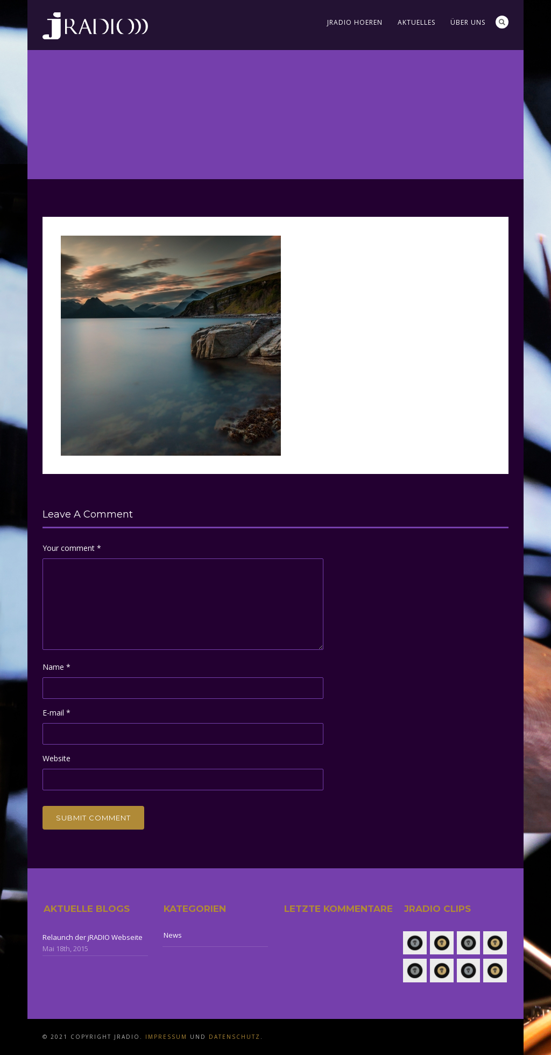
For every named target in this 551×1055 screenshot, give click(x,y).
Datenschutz (234, 1036)
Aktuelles (416, 22)
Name (56, 667)
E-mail (56, 712)
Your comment (72, 548)
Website (56, 758)
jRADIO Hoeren (355, 22)
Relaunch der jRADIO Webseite (93, 937)
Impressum (166, 1036)
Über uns (467, 22)
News (173, 935)
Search (502, 22)
